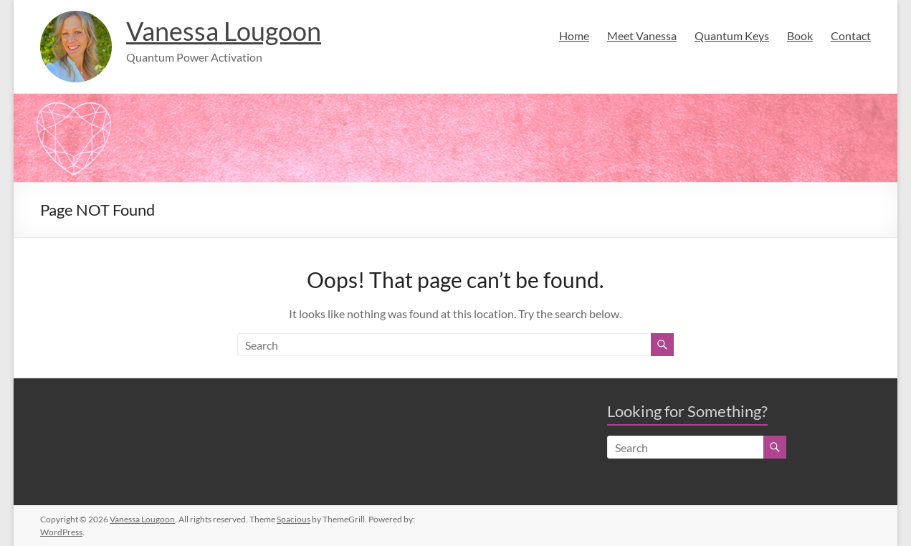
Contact (851, 35)
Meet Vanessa (642, 35)
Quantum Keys (732, 35)
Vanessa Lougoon (223, 31)
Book (800, 35)
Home (574, 35)
